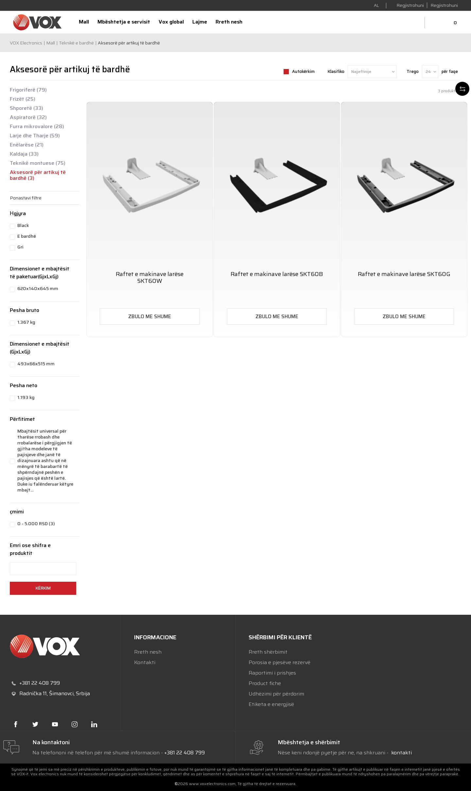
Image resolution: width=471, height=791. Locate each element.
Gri (20, 247)
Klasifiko (336, 71)
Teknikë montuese (37, 163)
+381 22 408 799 (184, 752)
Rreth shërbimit (268, 652)
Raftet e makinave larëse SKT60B (277, 274)
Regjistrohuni (444, 5)
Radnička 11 (33, 693)
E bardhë (26, 236)
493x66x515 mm (36, 364)
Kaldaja (24, 154)
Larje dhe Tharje (35, 136)
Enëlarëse (27, 145)
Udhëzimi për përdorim (276, 694)
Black (23, 225)
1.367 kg (26, 322)
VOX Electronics (26, 42)
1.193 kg (26, 397)
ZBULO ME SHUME (149, 316)
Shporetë (26, 108)
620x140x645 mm (37, 288)
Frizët (22, 99)
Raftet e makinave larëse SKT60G (404, 274)
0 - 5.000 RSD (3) (36, 523)
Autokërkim (303, 71)
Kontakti (144, 662)
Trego (413, 71)
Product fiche (265, 683)
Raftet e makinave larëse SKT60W (149, 277)
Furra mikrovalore (37, 126)
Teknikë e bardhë (76, 42)
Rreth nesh (148, 652)
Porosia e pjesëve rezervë (279, 662)
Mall (50, 42)
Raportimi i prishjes (272, 673)
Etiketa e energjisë (271, 704)
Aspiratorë (28, 117)
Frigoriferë (28, 90)
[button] (44, 198)
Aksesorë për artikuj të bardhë (38, 175)
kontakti (401, 752)
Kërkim (43, 588)
